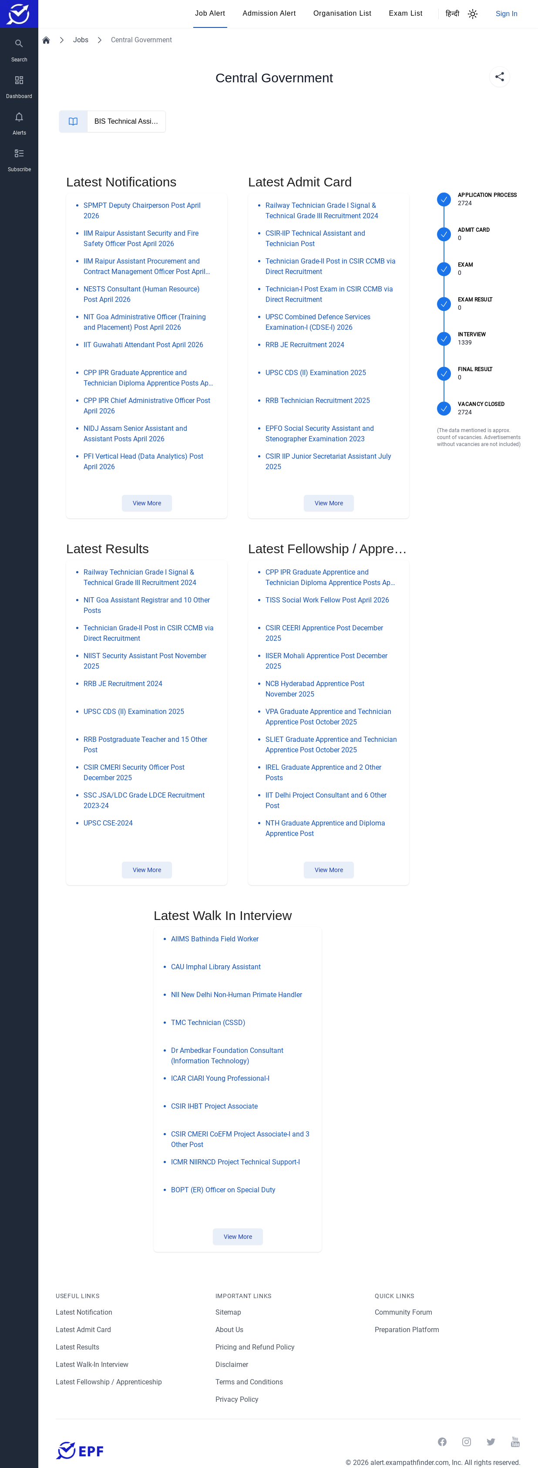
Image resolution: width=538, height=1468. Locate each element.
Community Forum (404, 1312)
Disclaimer (232, 1364)
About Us (229, 1330)
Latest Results (78, 1347)
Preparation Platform (407, 1330)
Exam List (406, 13)
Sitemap (228, 1312)
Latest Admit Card (84, 1330)
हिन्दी (449, 13)
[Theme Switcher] (473, 14)
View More (146, 503)
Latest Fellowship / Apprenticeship (109, 1382)
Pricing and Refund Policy (255, 1347)
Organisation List (342, 13)
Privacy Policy (237, 1399)
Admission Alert (269, 13)
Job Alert (210, 13)
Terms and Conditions (249, 1382)
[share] (499, 76)
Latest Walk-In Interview (93, 1364)
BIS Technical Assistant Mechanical (149, 121)
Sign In (507, 13)
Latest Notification (84, 1312)
